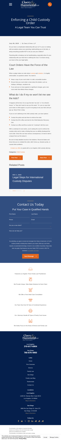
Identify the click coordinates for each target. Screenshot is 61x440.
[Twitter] (25, 421)
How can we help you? (15, 231)
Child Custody (21, 152)
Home (30, 361)
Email (33, 219)
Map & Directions (30, 400)
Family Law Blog (30, 378)
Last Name (34, 214)
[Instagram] (29, 421)
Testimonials (30, 381)
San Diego (30, 375)
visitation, (40, 73)
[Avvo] (36, 421)
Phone (11, 219)
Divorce (30, 368)
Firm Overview (30, 364)
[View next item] (24, 191)
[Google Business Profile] (22, 421)
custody (33, 73)
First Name (12, 214)
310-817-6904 (30, 346)
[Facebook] (18, 421)
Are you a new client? (15, 225)
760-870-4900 (30, 352)
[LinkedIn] (32, 421)
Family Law (30, 371)
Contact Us (30, 385)
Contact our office (16, 148)
